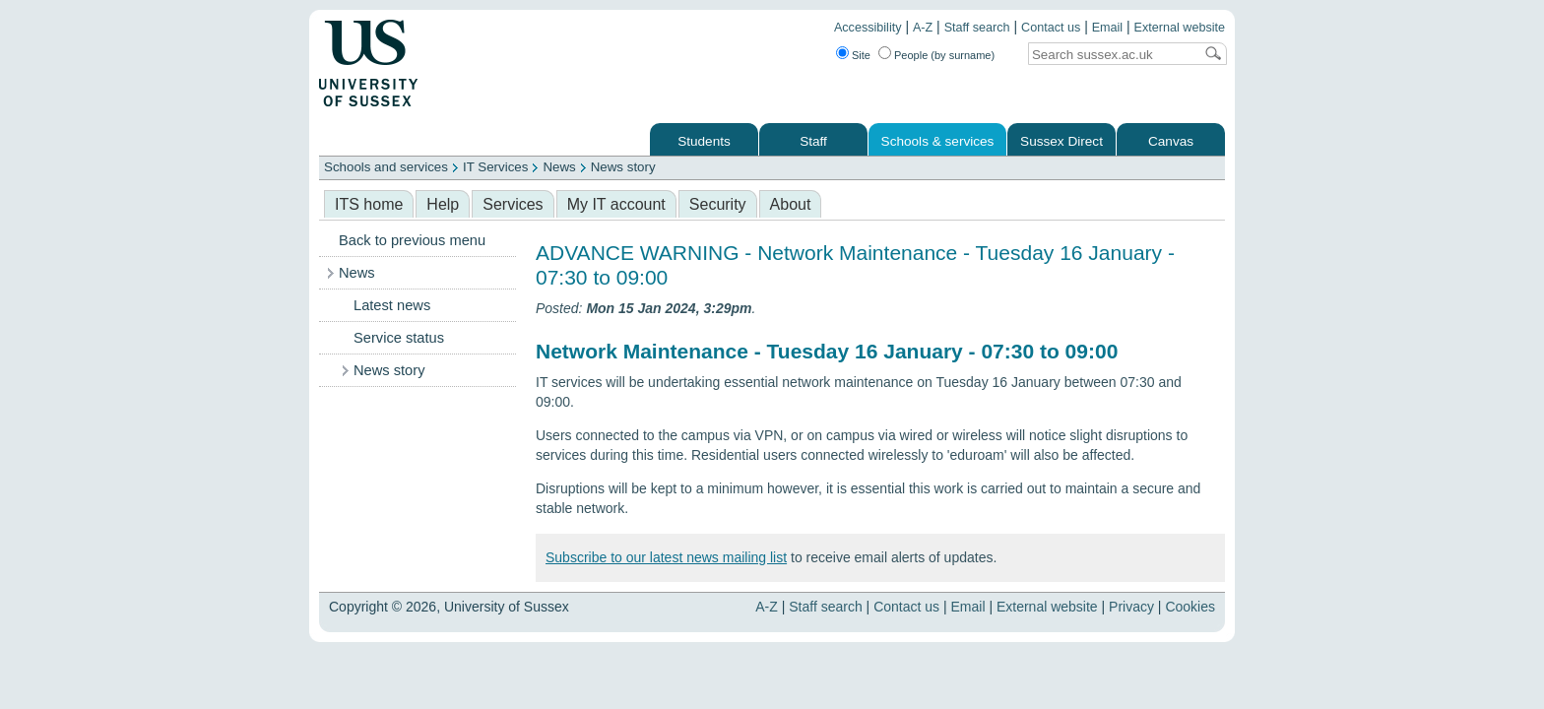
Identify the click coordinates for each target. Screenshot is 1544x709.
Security (717, 204)
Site (861, 55)
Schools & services (938, 141)
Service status (399, 338)
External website (1179, 27)
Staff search (977, 27)
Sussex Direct (1061, 141)
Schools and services (386, 167)
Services (512, 204)
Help (442, 204)
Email (1108, 27)
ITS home (369, 204)
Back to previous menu (412, 240)
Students (704, 141)
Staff (813, 141)
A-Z (923, 27)
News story (623, 167)
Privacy (1131, 606)
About (790, 204)
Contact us (1050, 27)
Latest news (392, 305)
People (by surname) (944, 55)
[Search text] (1111, 54)
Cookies (1190, 606)
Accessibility (868, 27)
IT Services (495, 167)
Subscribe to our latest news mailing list (666, 557)
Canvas (1170, 141)
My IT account (616, 204)
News (559, 167)
